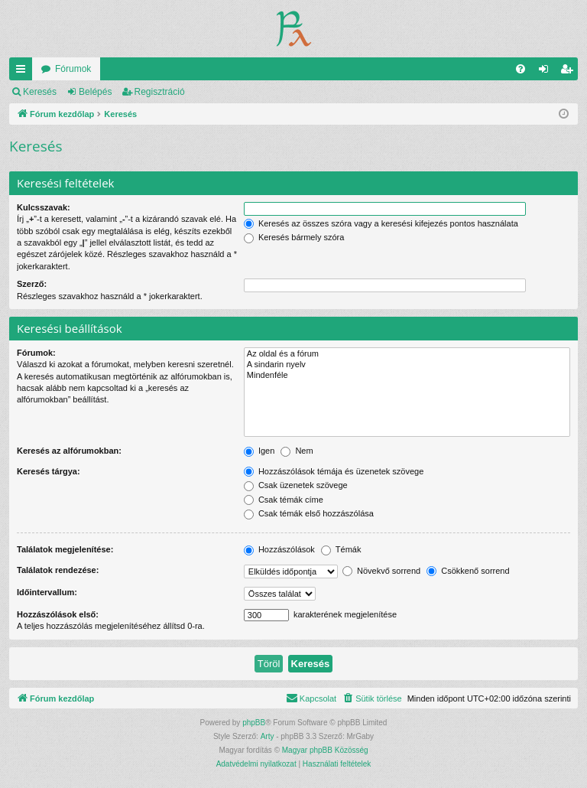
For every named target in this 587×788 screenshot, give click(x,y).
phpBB (253, 722)
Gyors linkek (23, 71)
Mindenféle (407, 375)
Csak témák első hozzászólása (309, 513)
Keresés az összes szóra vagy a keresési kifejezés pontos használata (381, 223)
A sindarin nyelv (407, 365)
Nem (297, 450)
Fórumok (73, 68)
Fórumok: (36, 352)
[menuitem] (520, 68)
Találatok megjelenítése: (65, 549)
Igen (259, 450)
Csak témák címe (283, 499)
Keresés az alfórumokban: (69, 450)
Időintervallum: (47, 592)
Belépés (95, 91)
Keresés (40, 91)
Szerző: (32, 283)
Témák (341, 549)
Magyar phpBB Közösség (325, 750)
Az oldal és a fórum (407, 354)
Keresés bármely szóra (294, 237)
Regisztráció (160, 91)
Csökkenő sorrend (467, 570)
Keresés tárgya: (48, 471)
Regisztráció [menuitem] (570, 71)
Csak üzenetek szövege (296, 485)
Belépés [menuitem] (547, 71)
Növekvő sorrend (381, 570)
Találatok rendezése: (58, 570)
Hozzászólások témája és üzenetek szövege (334, 471)
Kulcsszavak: (43, 207)
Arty (267, 736)
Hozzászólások (279, 549)
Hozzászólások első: (58, 614)
